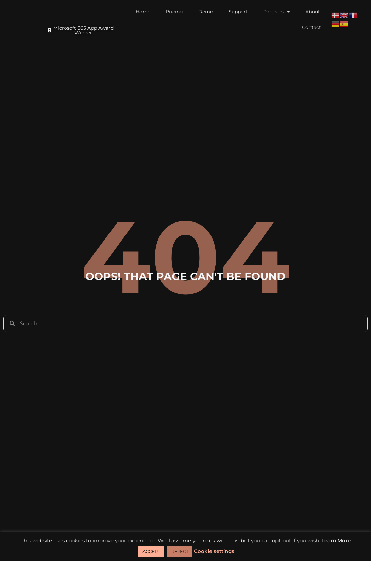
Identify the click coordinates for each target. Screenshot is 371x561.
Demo (205, 12)
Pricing (174, 12)
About (312, 12)
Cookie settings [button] (214, 551)
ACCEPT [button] (151, 551)
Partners (276, 11)
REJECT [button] (179, 551)
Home (143, 12)
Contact (311, 27)
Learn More (336, 540)
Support (238, 12)
